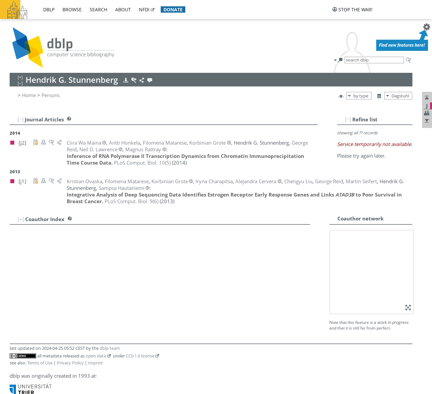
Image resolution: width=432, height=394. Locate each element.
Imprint (95, 363)
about (123, 9)
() (142, 162)
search (98, 9)
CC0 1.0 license (140, 356)
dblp (48, 9)
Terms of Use (39, 363)
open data (96, 356)
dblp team (110, 348)
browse (72, 9)
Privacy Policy (70, 363)
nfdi (144, 9)
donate (173, 9)
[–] (348, 119)
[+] (21, 219)
